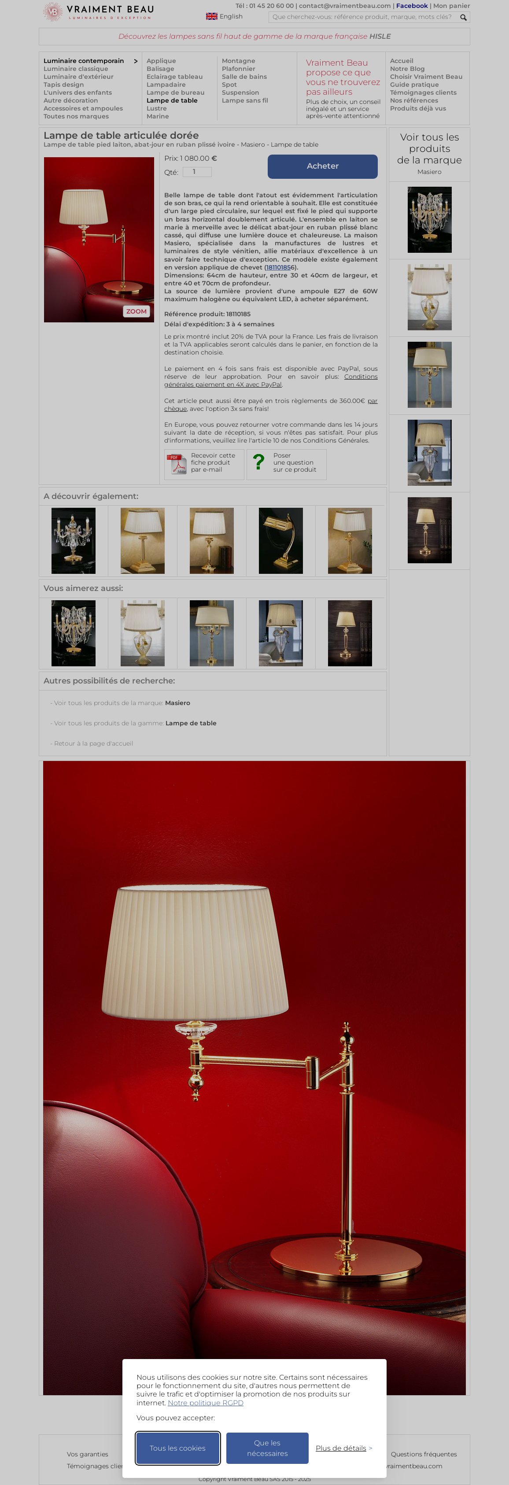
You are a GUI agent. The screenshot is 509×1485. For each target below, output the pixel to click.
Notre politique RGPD (205, 1403)
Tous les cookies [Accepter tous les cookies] (178, 1448)
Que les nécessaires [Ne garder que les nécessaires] (267, 1448)
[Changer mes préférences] (340, 1448)
